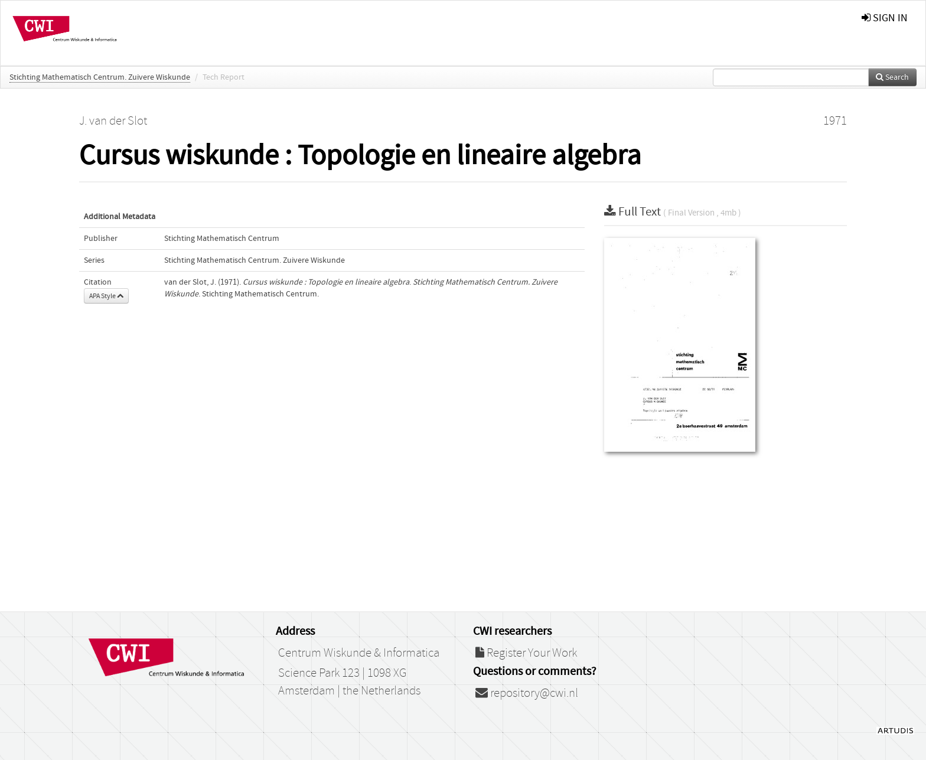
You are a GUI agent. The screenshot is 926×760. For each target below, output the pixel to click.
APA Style (106, 296)
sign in (885, 18)
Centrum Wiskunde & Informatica (358, 653)
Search (892, 77)
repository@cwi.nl (526, 693)
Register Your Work (526, 653)
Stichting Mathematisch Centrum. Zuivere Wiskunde (99, 77)
